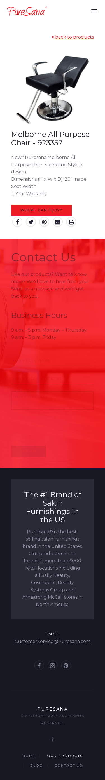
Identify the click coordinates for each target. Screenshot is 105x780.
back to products (73, 37)
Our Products (65, 756)
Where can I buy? (41, 210)
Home (29, 756)
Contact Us (68, 765)
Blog (36, 765)
